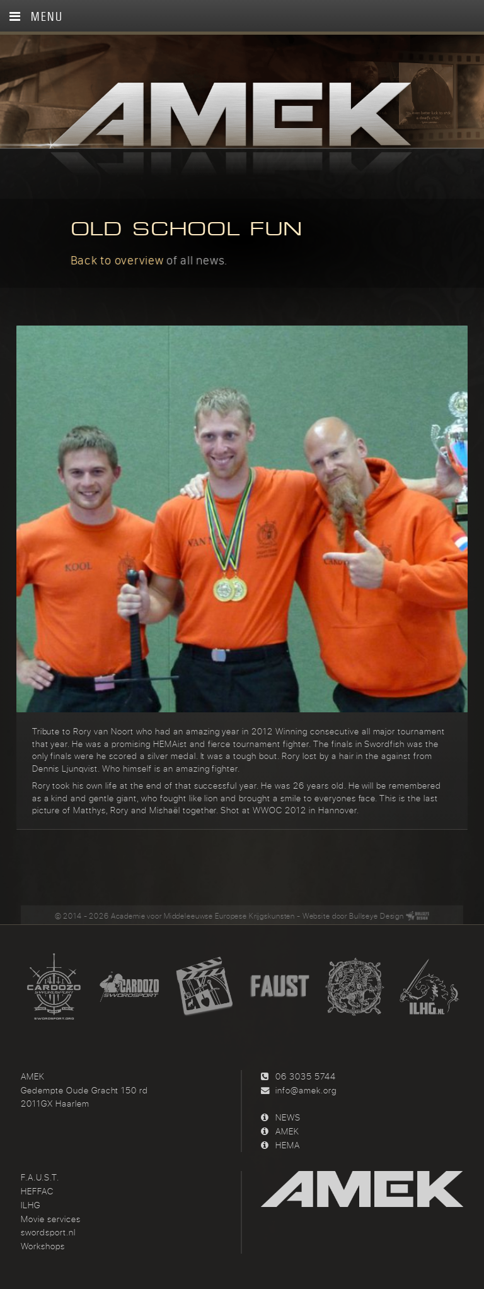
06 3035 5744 (305, 1074)
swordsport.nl (48, 1230)
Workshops (43, 1244)
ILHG (30, 1202)
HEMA (287, 1142)
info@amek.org (305, 1087)
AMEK (287, 1128)
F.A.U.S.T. (40, 1175)
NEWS (288, 1115)
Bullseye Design (376, 913)
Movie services (50, 1216)
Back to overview (117, 260)
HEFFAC (37, 1189)
